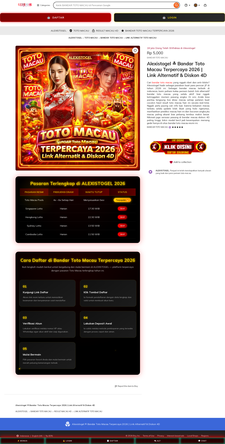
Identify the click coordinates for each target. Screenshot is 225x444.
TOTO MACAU (91, 38)
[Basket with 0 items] (205, 5)
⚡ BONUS (22, 441)
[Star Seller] (170, 127)
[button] (34, 435)
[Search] (176, 5)
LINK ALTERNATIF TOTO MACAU (141, 38)
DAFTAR (55, 17)
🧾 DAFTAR (112, 441)
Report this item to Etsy (126, 386)
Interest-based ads (175, 436)
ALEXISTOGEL (75, 38)
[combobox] (113, 5)
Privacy (160, 436)
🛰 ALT (157, 441)
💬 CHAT (202, 441)
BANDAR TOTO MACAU (111, 38)
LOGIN (169, 17)
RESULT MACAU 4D (63, 411)
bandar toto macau (162, 82)
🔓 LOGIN (67, 441)
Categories (43, 5)
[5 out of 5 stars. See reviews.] (178, 127)
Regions (205, 436)
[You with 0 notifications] (197, 5)
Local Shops (192, 436)
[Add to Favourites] (135, 50)
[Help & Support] (187, 5)
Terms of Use (148, 436)
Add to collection (180, 162)
